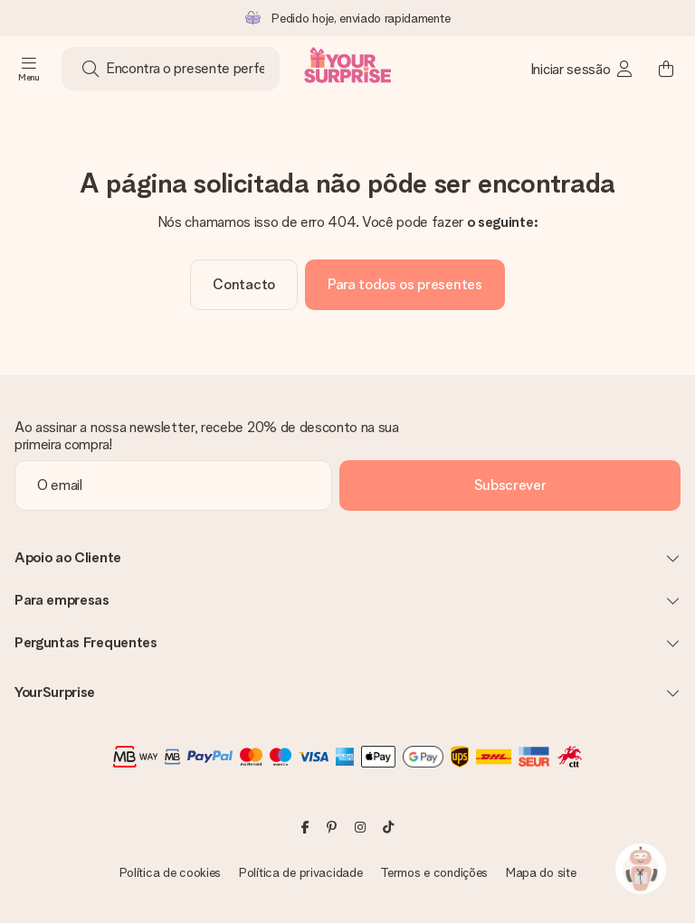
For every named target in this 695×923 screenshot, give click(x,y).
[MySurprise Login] (581, 68)
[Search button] (90, 68)
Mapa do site (541, 872)
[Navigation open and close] (29, 68)
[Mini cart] (666, 68)
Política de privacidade (301, 872)
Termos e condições (434, 872)
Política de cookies (170, 872)
